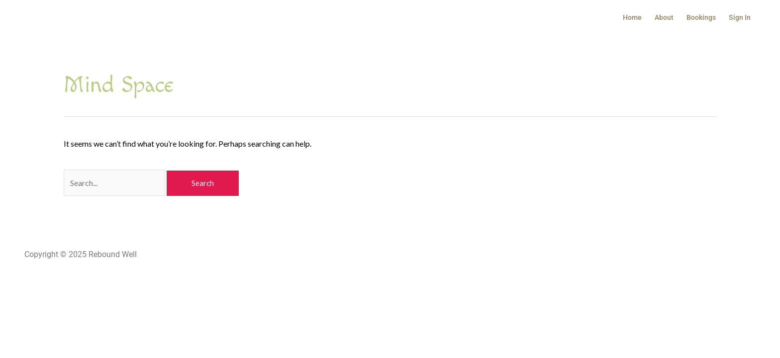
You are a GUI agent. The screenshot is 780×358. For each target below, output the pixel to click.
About (664, 17)
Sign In (740, 17)
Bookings (701, 17)
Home (632, 17)
